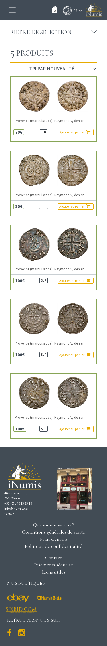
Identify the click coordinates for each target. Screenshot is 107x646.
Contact (53, 557)
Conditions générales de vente (53, 532)
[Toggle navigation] (12, 10)
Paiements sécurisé (53, 565)
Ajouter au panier (74, 132)
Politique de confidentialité (53, 546)
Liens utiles (53, 572)
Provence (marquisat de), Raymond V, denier (49, 121)
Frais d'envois (54, 539)
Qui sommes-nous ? (53, 525)
